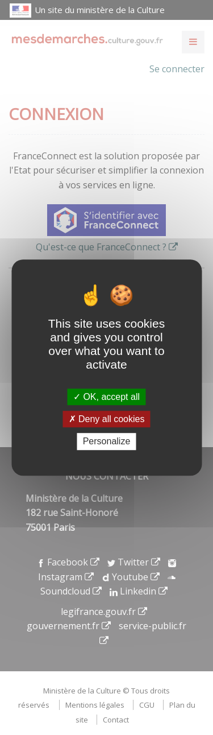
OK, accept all (106, 397)
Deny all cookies (107, 419)
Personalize (107, 442)
